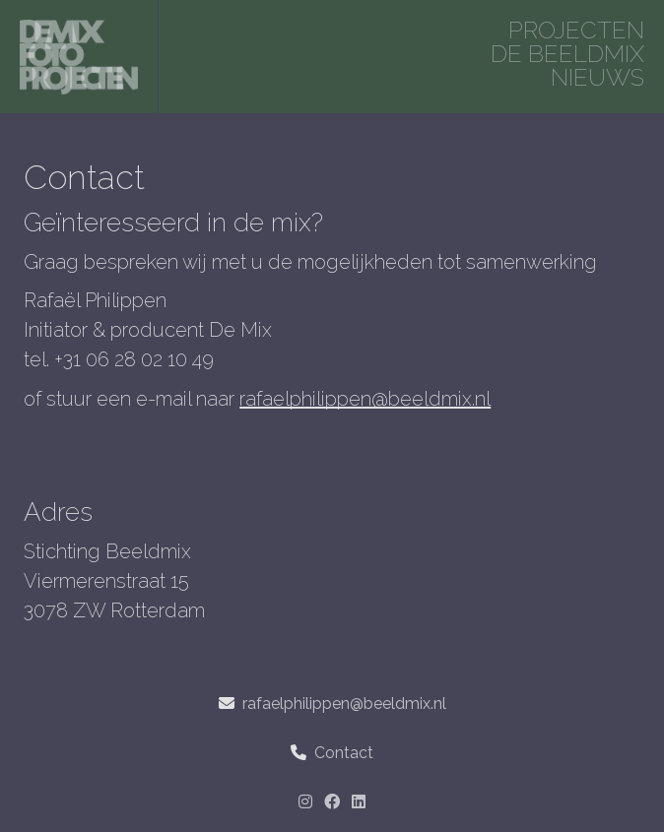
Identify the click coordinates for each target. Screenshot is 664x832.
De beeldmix (567, 53)
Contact (343, 752)
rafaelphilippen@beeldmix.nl (365, 399)
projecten (576, 30)
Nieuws (597, 77)
